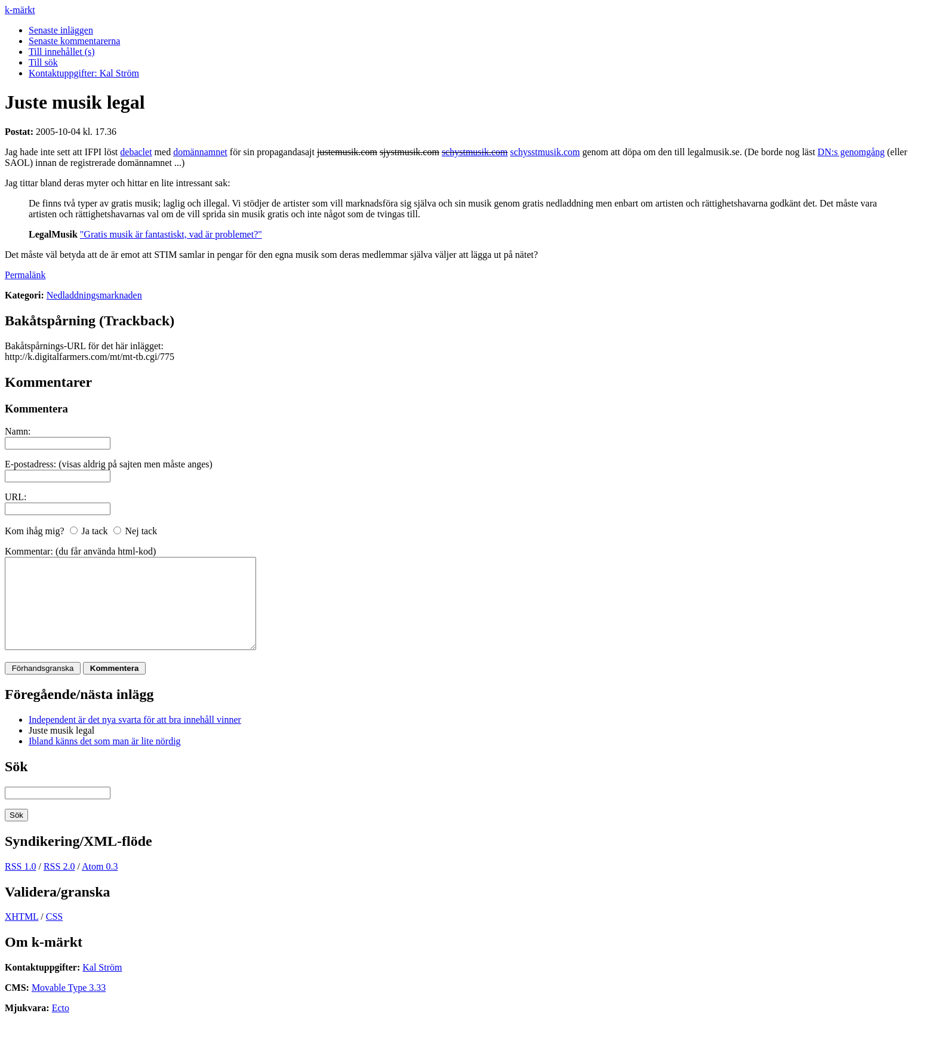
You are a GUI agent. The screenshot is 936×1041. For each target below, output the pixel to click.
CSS (54, 934)
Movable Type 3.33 (69, 1005)
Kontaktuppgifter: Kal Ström (84, 73)
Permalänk (25, 275)
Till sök (43, 62)
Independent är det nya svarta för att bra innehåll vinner (135, 737)
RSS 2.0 (59, 884)
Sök (16, 784)
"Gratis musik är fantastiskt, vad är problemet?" (171, 234)
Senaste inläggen (61, 30)
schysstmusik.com (545, 152)
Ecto (60, 1026)
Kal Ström (102, 985)
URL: (15, 497)
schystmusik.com (475, 152)
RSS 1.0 (20, 884)
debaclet (136, 152)
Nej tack (141, 531)
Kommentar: (29, 551)
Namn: (18, 431)
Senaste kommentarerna (74, 41)
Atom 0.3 (100, 884)
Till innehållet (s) (62, 52)
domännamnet (200, 152)
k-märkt (20, 10)
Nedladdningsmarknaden (94, 295)
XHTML (21, 934)
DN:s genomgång (851, 152)
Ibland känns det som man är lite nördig (105, 759)
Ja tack (95, 531)
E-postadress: (30, 464)
